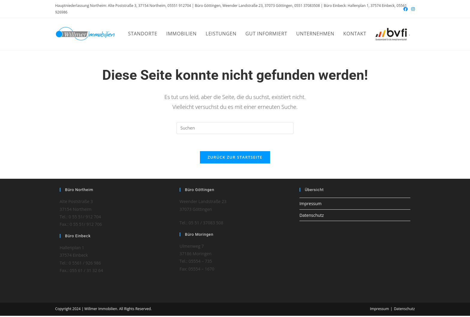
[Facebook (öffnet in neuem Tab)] (405, 9)
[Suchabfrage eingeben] (235, 128)
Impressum (310, 205)
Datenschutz (311, 216)
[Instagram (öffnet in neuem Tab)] (412, 9)
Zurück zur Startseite (235, 158)
